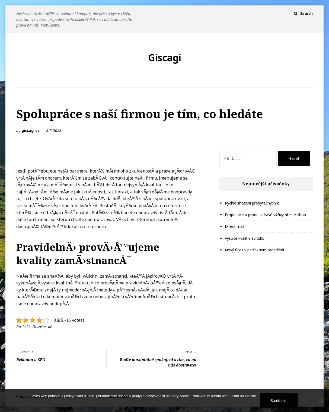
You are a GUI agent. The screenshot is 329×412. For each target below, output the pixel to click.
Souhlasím (278, 400)
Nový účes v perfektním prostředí (254, 249)
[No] (322, 400)
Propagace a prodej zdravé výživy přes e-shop (265, 214)
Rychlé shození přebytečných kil (252, 203)
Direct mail (234, 226)
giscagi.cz (30, 130)
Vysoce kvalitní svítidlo (244, 238)
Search (306, 13)
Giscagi (164, 57)
